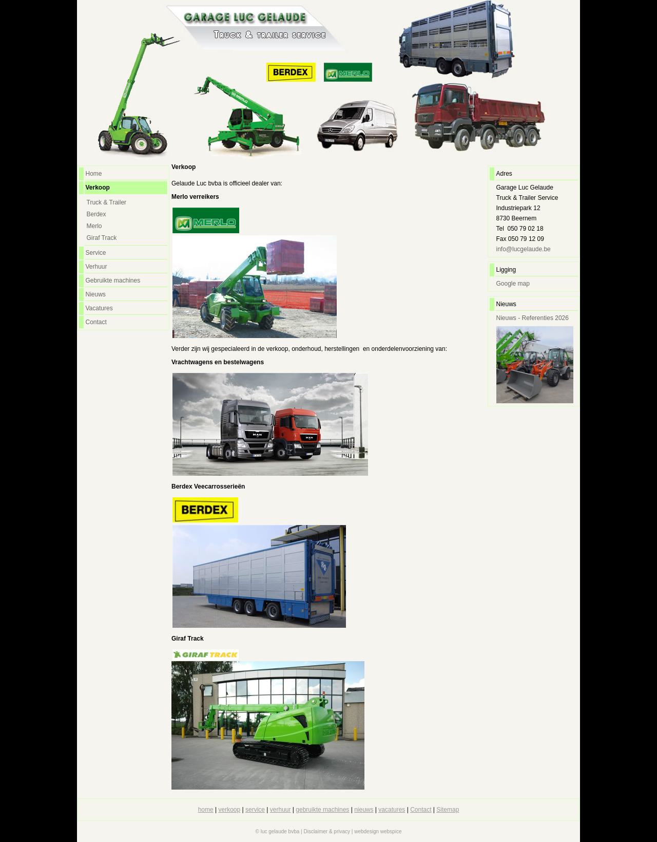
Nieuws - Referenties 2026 (532, 318)
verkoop (230, 809)
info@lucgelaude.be (523, 249)
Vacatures (99, 308)
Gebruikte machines (113, 280)
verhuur (280, 809)
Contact (96, 322)
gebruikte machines (322, 809)
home (206, 809)
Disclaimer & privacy (326, 831)
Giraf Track (102, 237)
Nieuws (96, 294)
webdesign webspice (377, 831)
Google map (513, 283)
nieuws (363, 809)
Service (96, 252)
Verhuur (96, 266)
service (255, 809)
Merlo (94, 226)
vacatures (391, 809)
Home (94, 173)
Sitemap (447, 809)
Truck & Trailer (107, 202)
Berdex (96, 214)
